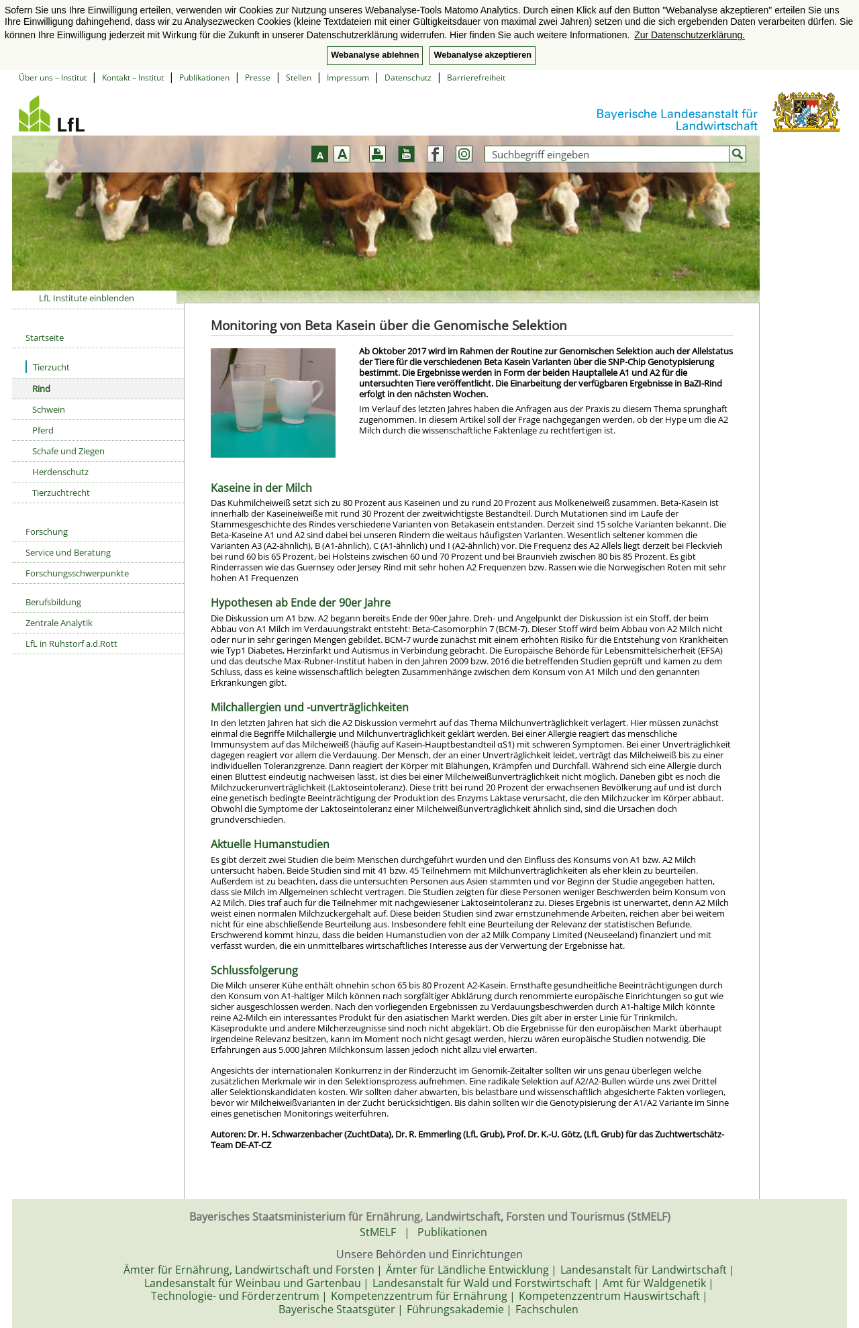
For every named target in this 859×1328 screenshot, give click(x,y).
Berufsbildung (53, 602)
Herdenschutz (60, 472)
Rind (41, 388)
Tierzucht (48, 366)
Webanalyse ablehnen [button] (375, 55)
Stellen (298, 77)
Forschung (47, 531)
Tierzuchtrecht (61, 493)
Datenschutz (408, 77)
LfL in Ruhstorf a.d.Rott (71, 643)
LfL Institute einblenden (86, 298)
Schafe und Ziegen (68, 451)
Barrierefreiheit (476, 77)
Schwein (48, 409)
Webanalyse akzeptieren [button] (482, 55)
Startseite (45, 337)
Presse (257, 77)
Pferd (43, 430)
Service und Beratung (68, 552)
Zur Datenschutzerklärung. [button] (689, 35)
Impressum (348, 77)
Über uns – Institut (53, 77)
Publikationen (204, 77)
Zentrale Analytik (59, 623)
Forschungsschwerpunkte (77, 573)
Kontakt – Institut (133, 77)
